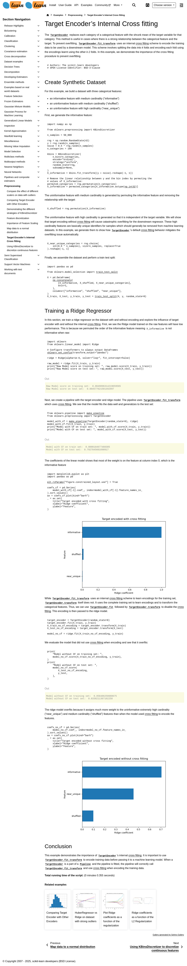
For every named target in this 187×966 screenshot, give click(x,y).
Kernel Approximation (15, 131)
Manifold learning (13, 136)
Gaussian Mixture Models (17, 106)
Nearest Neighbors (14, 167)
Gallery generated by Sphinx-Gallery (168, 935)
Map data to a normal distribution (18, 230)
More (117, 5)
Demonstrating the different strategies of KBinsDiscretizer (22, 211)
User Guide (65, 5)
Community (101, 5)
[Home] (48, 15)
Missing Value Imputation (17, 146)
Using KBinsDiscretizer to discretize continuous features (22, 248)
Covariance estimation (15, 51)
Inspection (9, 125)
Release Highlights (14, 25)
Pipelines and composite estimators (16, 179)
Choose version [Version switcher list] (163, 5)
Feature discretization (18, 218)
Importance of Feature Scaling (22, 223)
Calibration (9, 36)
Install (52, 5)
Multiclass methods (14, 156)
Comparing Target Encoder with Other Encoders (21, 202)
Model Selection (12, 151)
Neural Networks (12, 172)
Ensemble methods (14, 82)
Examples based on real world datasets (16, 89)
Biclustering (10, 30)
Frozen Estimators (13, 101)
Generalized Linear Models (18, 120)
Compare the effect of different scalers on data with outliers (22, 193)
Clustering (9, 46)
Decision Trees (12, 66)
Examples (86, 5)
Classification (11, 41)
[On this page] (181, 5)
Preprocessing (12, 186)
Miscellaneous (11, 141)
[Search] (134, 5)
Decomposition (12, 72)
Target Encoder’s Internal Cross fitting (21, 239)
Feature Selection (13, 96)
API (76, 5)
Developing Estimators (15, 77)
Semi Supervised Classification (13, 257)
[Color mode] (141, 5)
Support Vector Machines (17, 264)
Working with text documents (13, 271)
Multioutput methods (14, 161)
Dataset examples (13, 61)
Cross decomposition (15, 56)
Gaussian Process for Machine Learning (15, 113)
